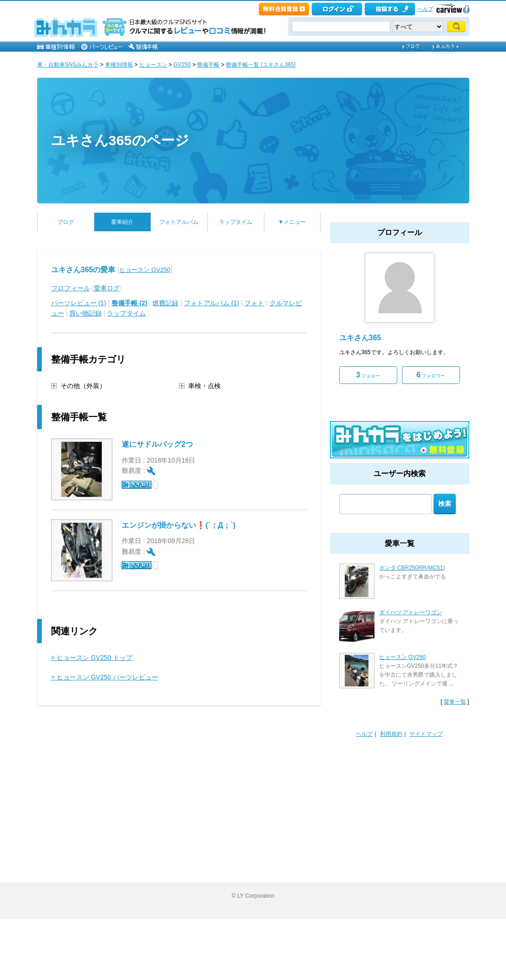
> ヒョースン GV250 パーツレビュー (104, 677)
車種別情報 (119, 64)
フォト (254, 303)
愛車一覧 (455, 702)
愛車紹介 (122, 222)
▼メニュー (292, 222)
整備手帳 (208, 64)
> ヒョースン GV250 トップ (91, 657)
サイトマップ (426, 734)
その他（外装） (83, 386)
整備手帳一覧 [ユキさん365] (261, 64)
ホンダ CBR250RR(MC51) (412, 568)
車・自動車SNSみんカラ (68, 64)
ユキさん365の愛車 (83, 270)
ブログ (65, 222)
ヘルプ (425, 9)
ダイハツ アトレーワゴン (410, 612)
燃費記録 (165, 303)
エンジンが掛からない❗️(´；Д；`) (179, 525)
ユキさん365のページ (120, 140)
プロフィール (70, 288)
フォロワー (430, 375)
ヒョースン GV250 (144, 269)
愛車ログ (107, 288)
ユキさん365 (360, 338)
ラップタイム (235, 222)
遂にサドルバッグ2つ (157, 444)
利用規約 (391, 734)
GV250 (182, 64)
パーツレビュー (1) (78, 303)
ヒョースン (153, 64)
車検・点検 (204, 386)
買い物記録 (85, 313)
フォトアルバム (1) (211, 303)
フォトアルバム (178, 222)
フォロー (368, 375)
